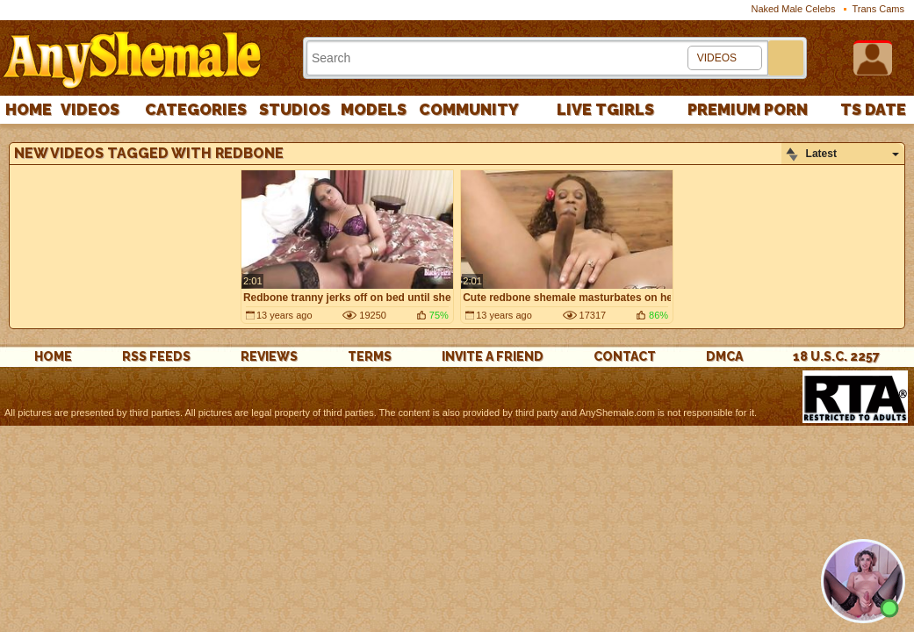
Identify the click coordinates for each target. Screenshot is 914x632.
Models (374, 109)
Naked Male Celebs (793, 9)
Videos (90, 109)
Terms (370, 356)
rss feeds (156, 356)
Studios (294, 109)
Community (469, 109)
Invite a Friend (492, 356)
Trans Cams (879, 9)
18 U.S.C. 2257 (836, 356)
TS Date (873, 109)
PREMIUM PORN (747, 109)
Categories (196, 109)
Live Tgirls (605, 109)
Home (28, 109)
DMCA (724, 356)
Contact (625, 356)
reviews (269, 356)
